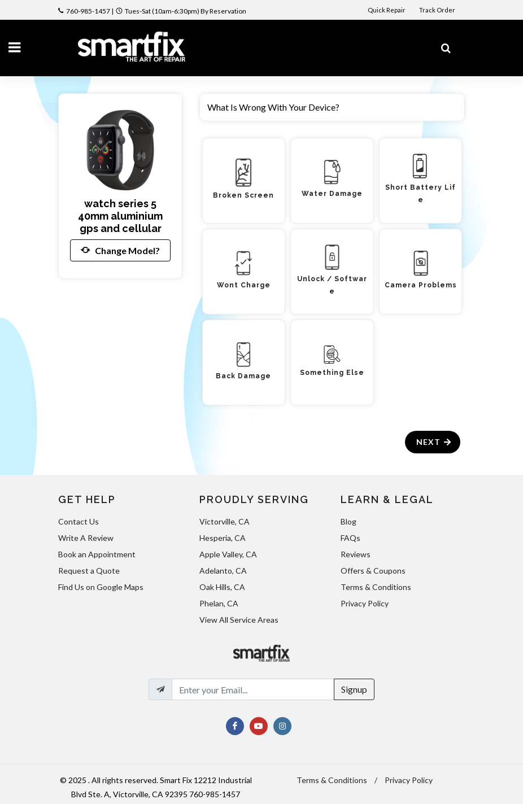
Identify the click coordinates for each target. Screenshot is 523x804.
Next (434, 442)
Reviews (356, 554)
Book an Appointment (97, 554)
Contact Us (78, 521)
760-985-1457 (88, 11)
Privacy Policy (365, 603)
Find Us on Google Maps (100, 587)
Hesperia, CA (222, 538)
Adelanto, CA (223, 570)
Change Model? (120, 250)
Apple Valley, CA (228, 554)
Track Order (437, 10)
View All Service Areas (238, 619)
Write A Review (86, 538)
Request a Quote (89, 570)
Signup (354, 689)
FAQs (350, 538)
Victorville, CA (224, 521)
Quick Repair (387, 10)
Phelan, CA (218, 603)
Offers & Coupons (373, 570)
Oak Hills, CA (222, 587)
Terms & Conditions (376, 587)
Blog (348, 521)
